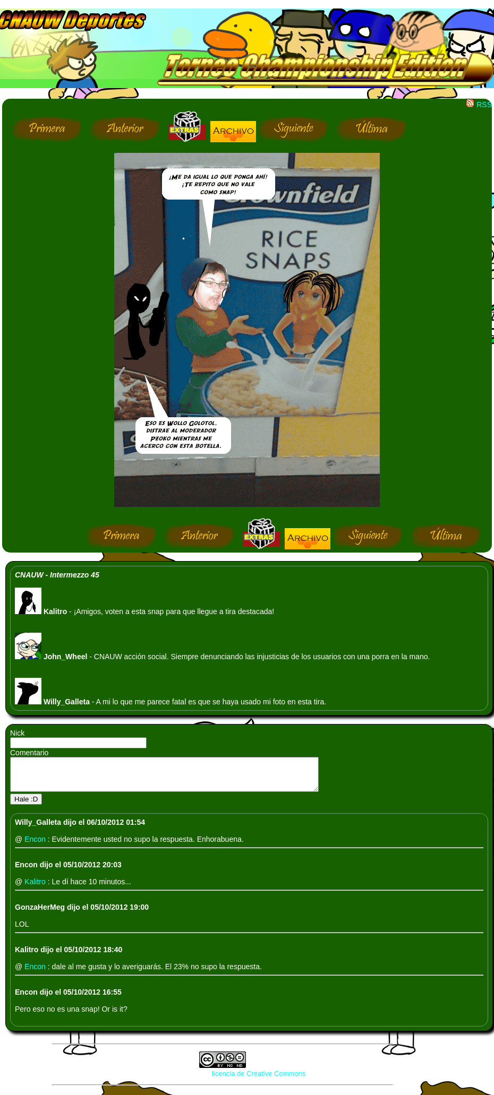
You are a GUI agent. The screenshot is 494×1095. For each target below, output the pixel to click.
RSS (479, 104)
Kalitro (36, 888)
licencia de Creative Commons (258, 1080)
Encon (36, 845)
